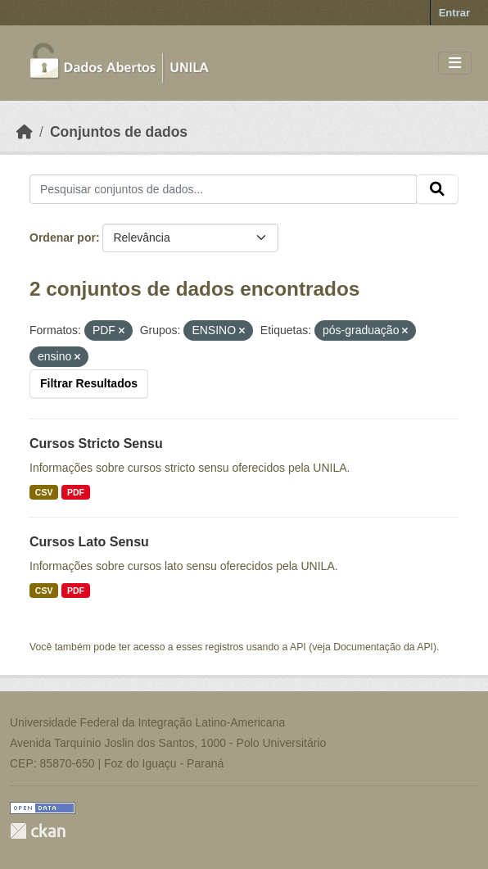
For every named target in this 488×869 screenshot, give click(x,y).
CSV (44, 492)
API (298, 647)
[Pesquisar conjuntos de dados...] (223, 189)
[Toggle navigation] (455, 63)
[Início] (24, 132)
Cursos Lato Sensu (89, 542)
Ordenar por (62, 237)
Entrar (454, 13)
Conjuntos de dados (119, 132)
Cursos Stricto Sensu (96, 443)
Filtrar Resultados (89, 383)
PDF (75, 492)
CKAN (38, 831)
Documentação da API (383, 647)
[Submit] (437, 189)
